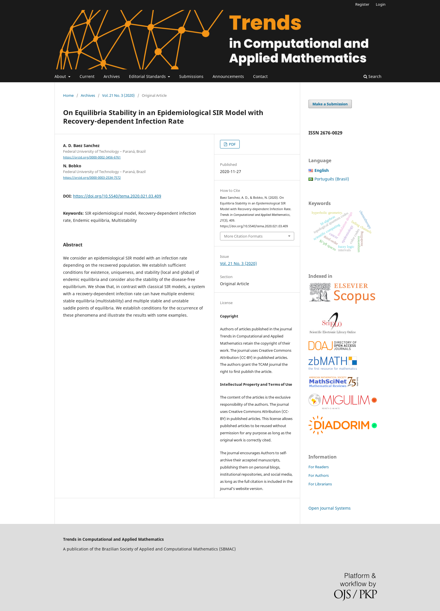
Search (373, 76)
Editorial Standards (148, 76)
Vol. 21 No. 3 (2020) (118, 95)
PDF (232, 144)
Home (68, 95)
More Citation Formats (243, 236)
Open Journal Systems (329, 508)
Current (87, 76)
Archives (112, 76)
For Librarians (320, 484)
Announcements (228, 76)
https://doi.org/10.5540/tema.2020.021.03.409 (117, 196)
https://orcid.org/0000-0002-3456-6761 (92, 157)
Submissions (191, 76)
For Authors (318, 475)
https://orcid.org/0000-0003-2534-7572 (92, 178)
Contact (260, 76)
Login (380, 4)
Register (362, 4)
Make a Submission (330, 103)
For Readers (318, 466)
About (61, 76)
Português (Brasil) (331, 179)
